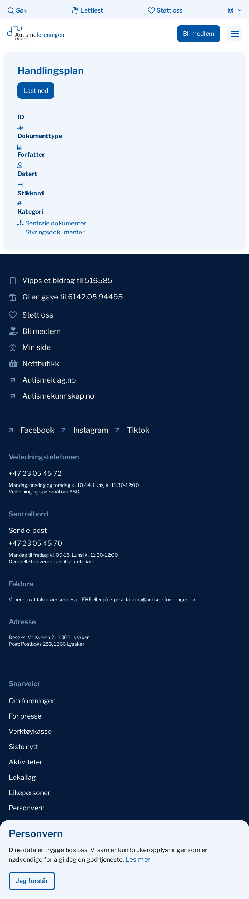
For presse (25, 716)
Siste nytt (23, 747)
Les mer (137, 863)
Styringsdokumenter (55, 232)
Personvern (27, 808)
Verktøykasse (30, 731)
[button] (234, 33)
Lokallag (22, 777)
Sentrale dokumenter (55, 223)
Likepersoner (29, 792)
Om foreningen (32, 701)
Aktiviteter (25, 762)
